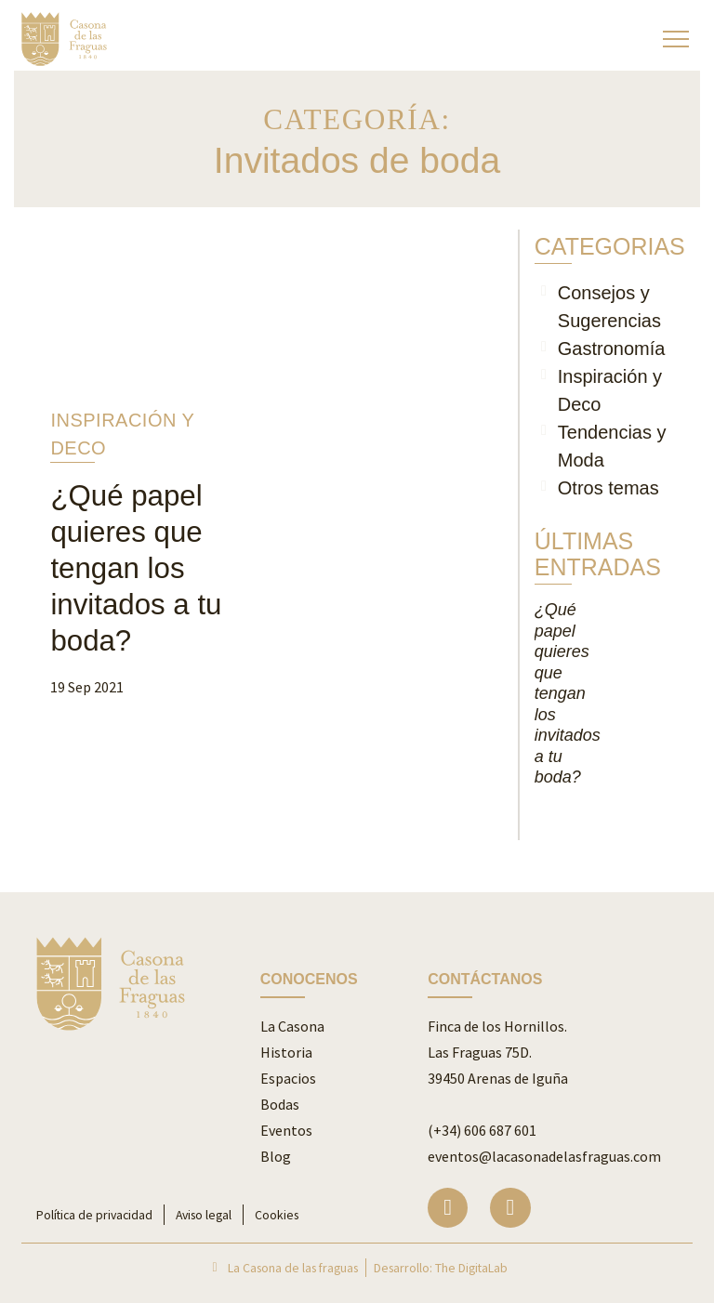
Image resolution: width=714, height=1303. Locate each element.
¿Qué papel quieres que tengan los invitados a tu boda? (135, 568)
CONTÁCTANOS (485, 979)
